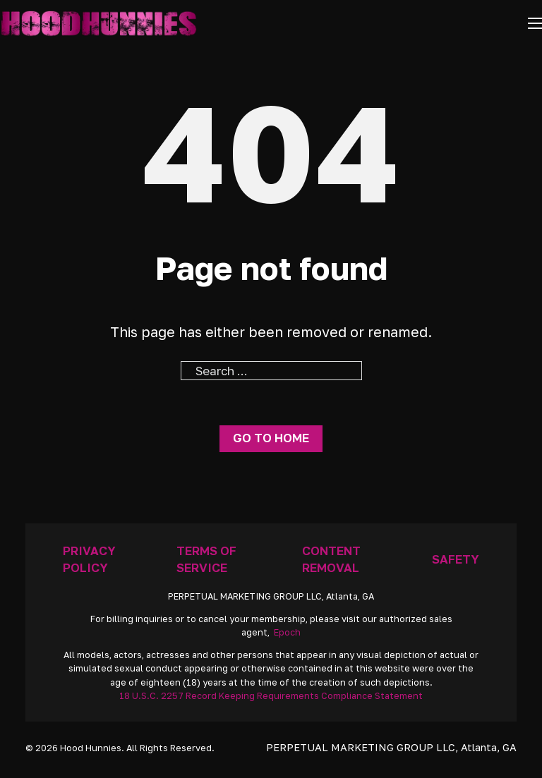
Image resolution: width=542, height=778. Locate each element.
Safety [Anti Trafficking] (455, 559)
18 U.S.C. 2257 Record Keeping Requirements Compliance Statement (271, 696)
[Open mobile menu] (535, 23)
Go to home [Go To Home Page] (271, 437)
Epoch (287, 632)
